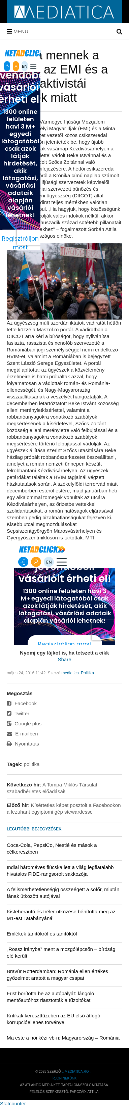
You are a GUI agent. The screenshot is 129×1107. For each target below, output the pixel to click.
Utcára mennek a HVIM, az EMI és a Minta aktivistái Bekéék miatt (57, 76)
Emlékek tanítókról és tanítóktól (42, 933)
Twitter (18, 713)
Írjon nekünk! (64, 1078)
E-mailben (22, 733)
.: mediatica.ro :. (77, 1071)
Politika (87, 673)
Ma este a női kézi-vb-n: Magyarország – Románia (63, 1038)
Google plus (24, 723)
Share (64, 659)
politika (32, 764)
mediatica (69, 673)
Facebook (22, 703)
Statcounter (13, 1103)
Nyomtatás (23, 744)
